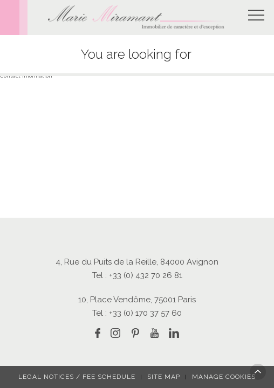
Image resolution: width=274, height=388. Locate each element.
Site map (163, 376)
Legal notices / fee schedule (76, 376)
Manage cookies (224, 376)
